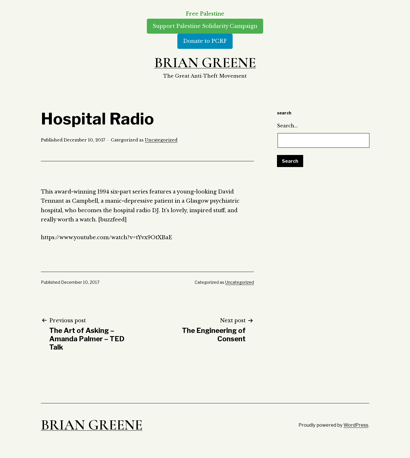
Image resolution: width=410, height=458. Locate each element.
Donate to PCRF (205, 41)
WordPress (355, 425)
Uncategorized (161, 140)
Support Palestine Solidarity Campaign (205, 26)
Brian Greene (205, 62)
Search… (287, 126)
